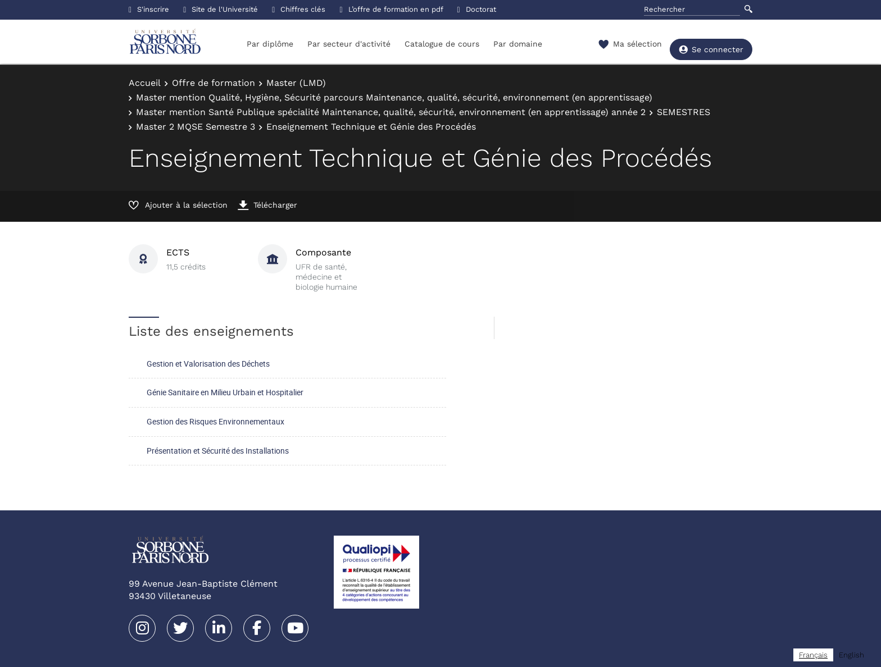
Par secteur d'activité (348, 43)
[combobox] (813, 654)
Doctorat (476, 9)
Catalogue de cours (442, 43)
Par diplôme (270, 43)
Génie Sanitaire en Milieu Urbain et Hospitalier (225, 392)
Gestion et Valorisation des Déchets (208, 363)
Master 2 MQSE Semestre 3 (195, 126)
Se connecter (711, 44)
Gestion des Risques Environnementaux (215, 421)
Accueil (145, 82)
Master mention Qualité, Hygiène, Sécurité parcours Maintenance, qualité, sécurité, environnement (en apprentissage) (394, 97)
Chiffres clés (298, 9)
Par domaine (517, 43)
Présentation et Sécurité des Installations (218, 450)
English (851, 655)
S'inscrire (149, 9)
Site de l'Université (220, 9)
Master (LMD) (296, 82)
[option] (851, 654)
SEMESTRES (683, 112)
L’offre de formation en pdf (391, 9)
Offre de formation (213, 82)
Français (813, 655)
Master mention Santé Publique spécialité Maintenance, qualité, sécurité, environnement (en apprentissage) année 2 (391, 112)
